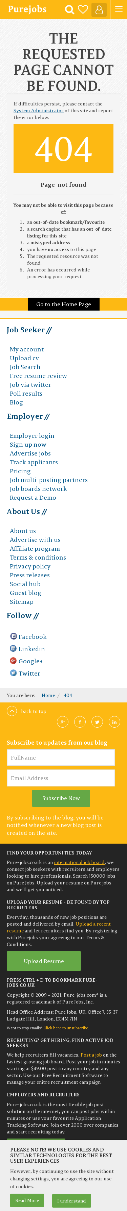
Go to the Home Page (63, 304)
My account (27, 349)
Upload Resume (44, 961)
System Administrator (39, 110)
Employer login (32, 435)
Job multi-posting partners (49, 480)
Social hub (25, 584)
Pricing (20, 471)
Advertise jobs (30, 453)
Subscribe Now (61, 798)
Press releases (30, 575)
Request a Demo (33, 497)
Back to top (26, 711)
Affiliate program (35, 548)
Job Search (25, 367)
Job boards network (38, 489)
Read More (27, 1200)
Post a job (91, 1055)
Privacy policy (30, 566)
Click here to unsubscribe (65, 1028)
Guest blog (25, 593)
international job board (79, 862)
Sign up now (28, 444)
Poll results (26, 393)
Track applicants (34, 462)
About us (23, 531)
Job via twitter (30, 384)
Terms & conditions (38, 557)
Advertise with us (35, 540)
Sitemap (22, 602)
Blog (16, 402)
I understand (71, 1201)
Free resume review (38, 376)
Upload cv (24, 358)
